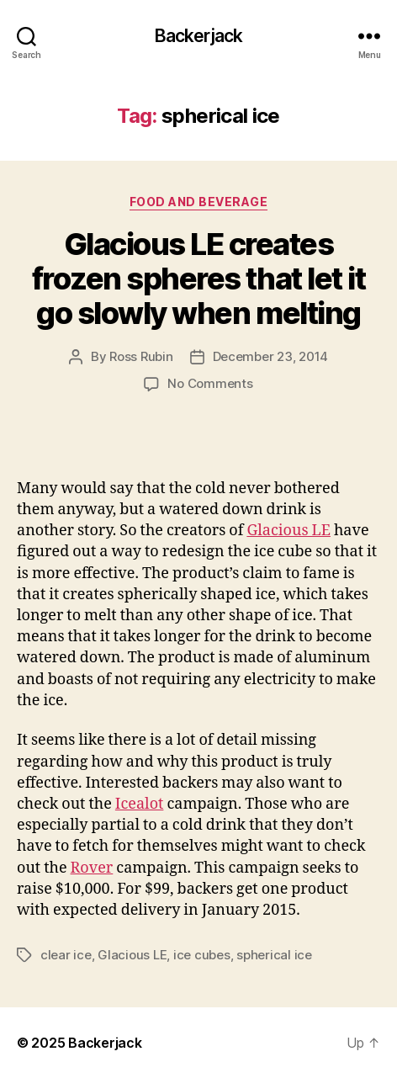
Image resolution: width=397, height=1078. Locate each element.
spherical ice (274, 955)
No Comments (209, 383)
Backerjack (198, 36)
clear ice (66, 955)
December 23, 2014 (271, 356)
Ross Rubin (140, 356)
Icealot (139, 804)
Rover (92, 868)
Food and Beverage (199, 201)
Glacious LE (288, 530)
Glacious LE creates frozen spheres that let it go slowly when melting (198, 279)
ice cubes (201, 955)
